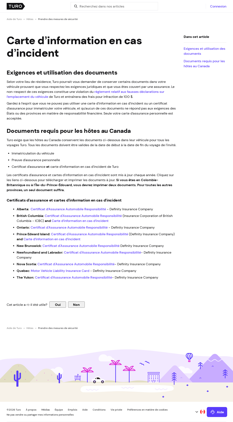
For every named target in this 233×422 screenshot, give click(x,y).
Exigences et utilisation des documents (204, 51)
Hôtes (29, 19)
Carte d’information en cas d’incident (80, 221)
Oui (58, 304)
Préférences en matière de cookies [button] (147, 409)
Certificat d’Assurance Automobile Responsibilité (68, 209)
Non (76, 304)
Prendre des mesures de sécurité (58, 19)
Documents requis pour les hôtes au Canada (204, 63)
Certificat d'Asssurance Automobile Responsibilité (83, 216)
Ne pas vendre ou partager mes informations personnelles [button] (40, 414)
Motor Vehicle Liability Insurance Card (60, 271)
